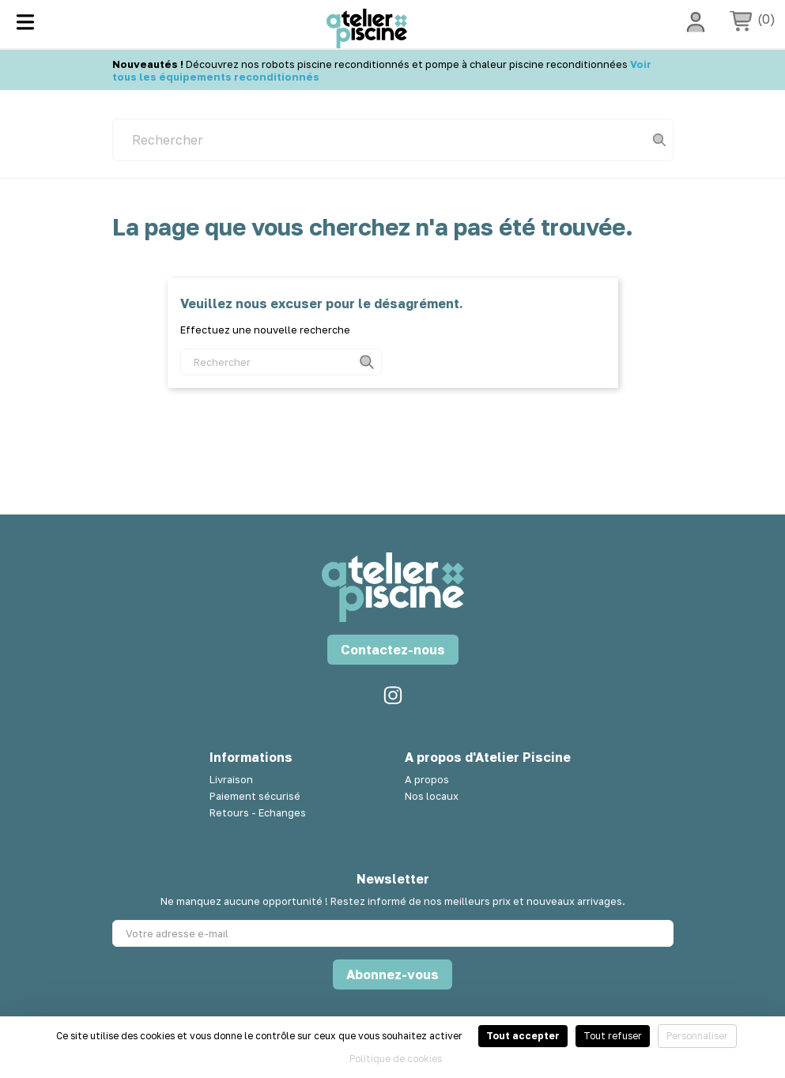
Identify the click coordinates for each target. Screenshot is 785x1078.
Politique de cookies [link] (395, 1059)
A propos (427, 779)
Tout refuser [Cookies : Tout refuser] (612, 1036)
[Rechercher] (393, 140)
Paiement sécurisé (254, 796)
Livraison (231, 779)
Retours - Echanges (257, 812)
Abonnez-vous (392, 974)
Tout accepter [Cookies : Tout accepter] (523, 1036)
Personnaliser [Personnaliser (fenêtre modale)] (697, 1036)
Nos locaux (432, 796)
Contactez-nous (393, 650)
